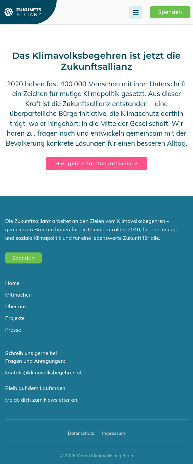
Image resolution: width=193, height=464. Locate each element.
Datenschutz (81, 433)
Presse (13, 329)
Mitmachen (18, 294)
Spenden (170, 12)
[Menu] (135, 12)
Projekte (15, 318)
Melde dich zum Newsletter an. (41, 400)
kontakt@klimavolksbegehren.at (43, 372)
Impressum (113, 433)
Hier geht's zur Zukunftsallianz (96, 163)
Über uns (16, 306)
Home (12, 283)
